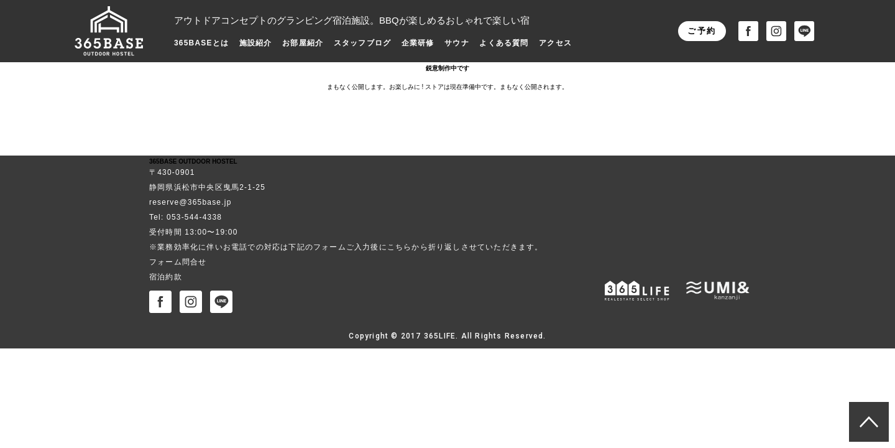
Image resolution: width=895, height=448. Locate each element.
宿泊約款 (165, 277)
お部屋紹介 (302, 43)
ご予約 (702, 30)
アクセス (555, 43)
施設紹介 (255, 43)
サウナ (456, 43)
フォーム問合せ (177, 262)
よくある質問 (503, 43)
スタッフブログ (362, 43)
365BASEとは (201, 43)
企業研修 (418, 43)
